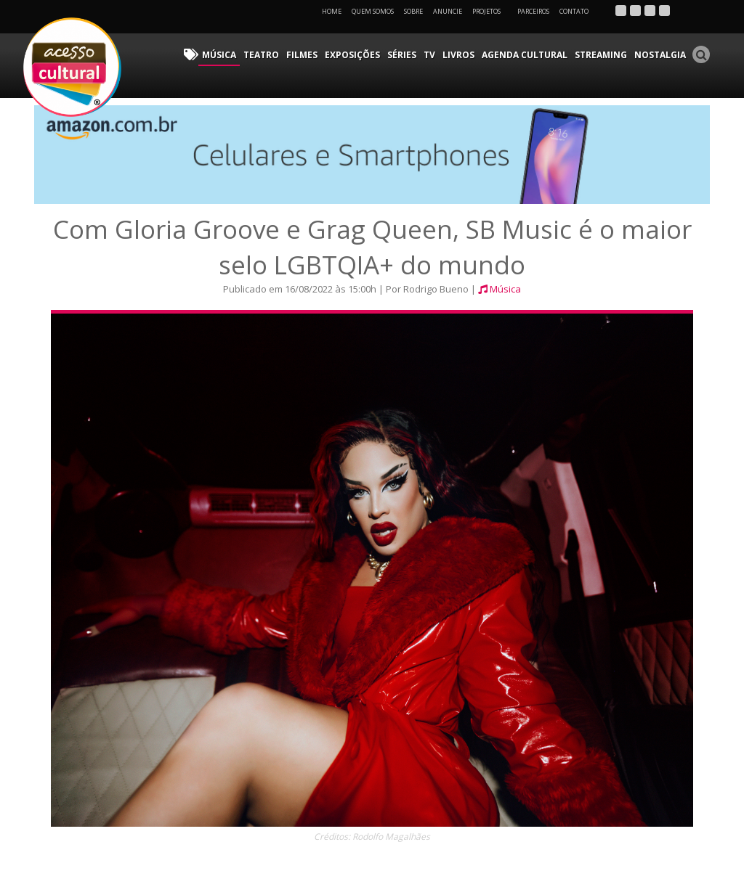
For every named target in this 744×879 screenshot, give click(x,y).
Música (219, 55)
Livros (458, 55)
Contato (574, 11)
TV (429, 55)
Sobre (413, 11)
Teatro (261, 55)
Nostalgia (660, 55)
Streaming (601, 55)
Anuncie (447, 11)
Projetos (491, 11)
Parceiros (533, 11)
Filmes (302, 55)
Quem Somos (373, 11)
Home (331, 11)
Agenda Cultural (524, 55)
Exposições (352, 55)
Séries (401, 55)
